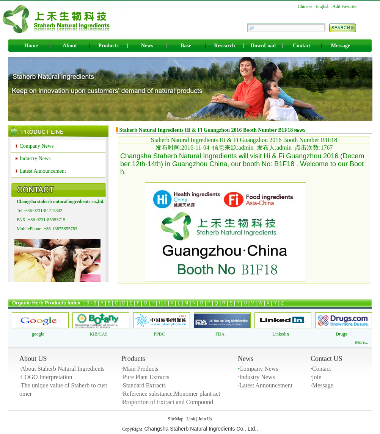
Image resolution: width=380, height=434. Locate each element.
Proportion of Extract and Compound (168, 402)
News (147, 45)
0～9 (91, 303)
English (323, 6)
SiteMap (176, 419)
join (317, 377)
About (70, 45)
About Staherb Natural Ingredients (63, 368)
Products (108, 45)
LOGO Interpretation (46, 377)
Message (340, 45)
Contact (302, 45)
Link (191, 419)
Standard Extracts (144, 385)
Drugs (341, 334)
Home (31, 45)
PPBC (159, 334)
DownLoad (263, 45)
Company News (37, 146)
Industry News (35, 158)
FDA (220, 334)
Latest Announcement (43, 171)
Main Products (141, 368)
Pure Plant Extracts (146, 377)
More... (361, 342)
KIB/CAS (98, 334)
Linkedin (280, 334)
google (38, 334)
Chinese (305, 6)
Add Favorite (345, 6)
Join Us (205, 419)
